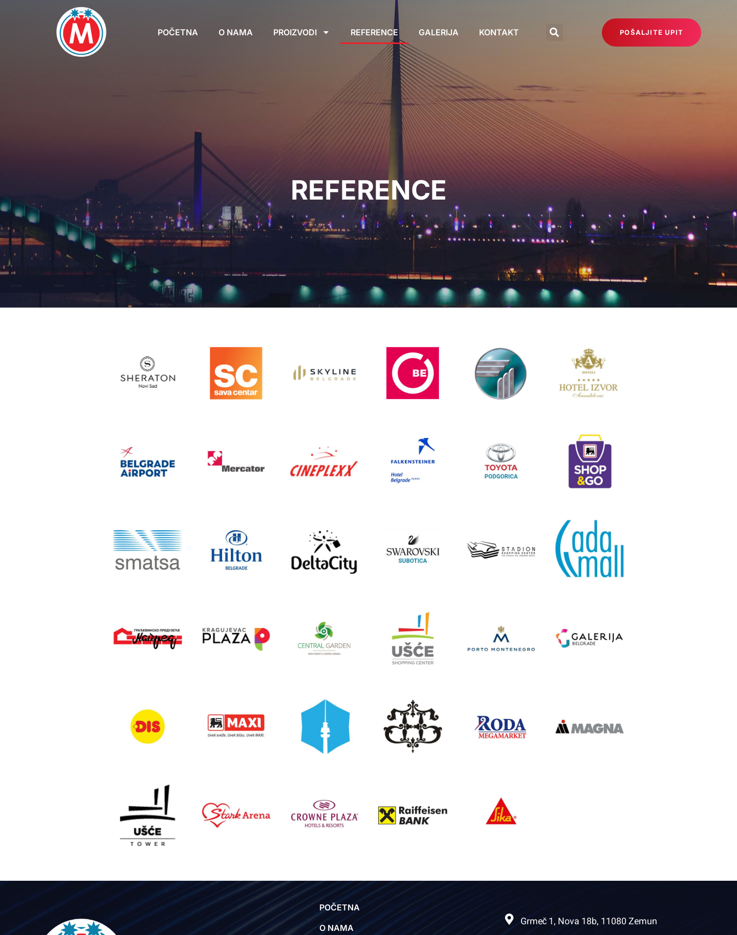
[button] (554, 32)
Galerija (439, 32)
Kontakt (499, 32)
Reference (374, 32)
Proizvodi (301, 32)
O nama (236, 32)
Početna (178, 32)
